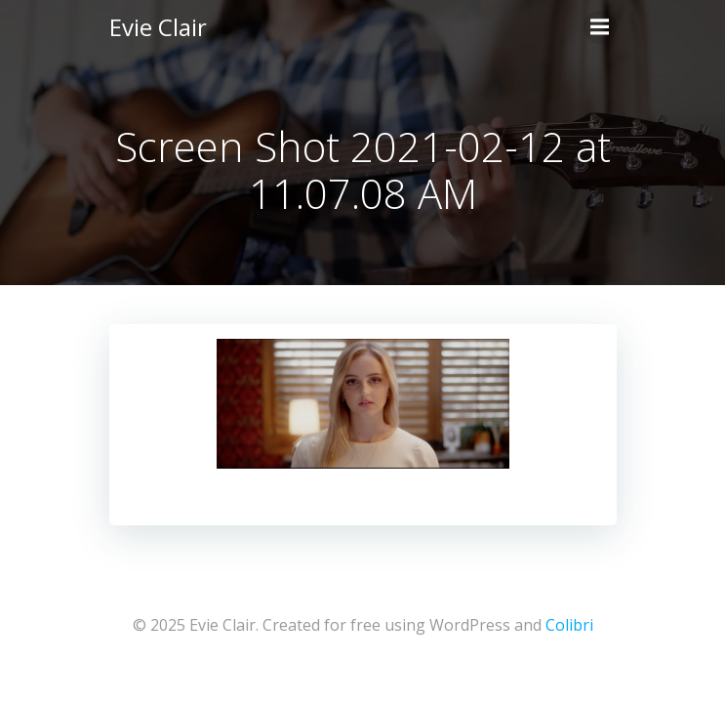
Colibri (569, 625)
